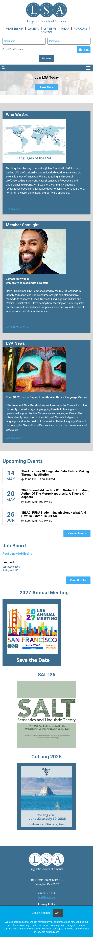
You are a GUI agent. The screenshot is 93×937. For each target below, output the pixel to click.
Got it (58, 912)
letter (56, 425)
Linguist (9, 562)
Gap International (12, 567)
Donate (46, 58)
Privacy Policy (47, 905)
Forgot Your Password (13, 49)
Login (85, 50)
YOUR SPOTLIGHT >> (17, 327)
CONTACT (46, 32)
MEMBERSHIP (14, 29)
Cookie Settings (41, 912)
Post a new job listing (17, 553)
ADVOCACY (80, 29)
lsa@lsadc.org (46, 897)
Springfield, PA (11, 570)
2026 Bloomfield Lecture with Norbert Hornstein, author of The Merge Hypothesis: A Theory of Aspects (55, 493)
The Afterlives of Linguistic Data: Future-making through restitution (55, 473)
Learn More (46, 87)
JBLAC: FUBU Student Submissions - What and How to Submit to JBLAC (53, 514)
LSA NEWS (49, 29)
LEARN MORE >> (14, 209)
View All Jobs (78, 580)
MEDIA (65, 29)
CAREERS (33, 29)
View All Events (77, 533)
